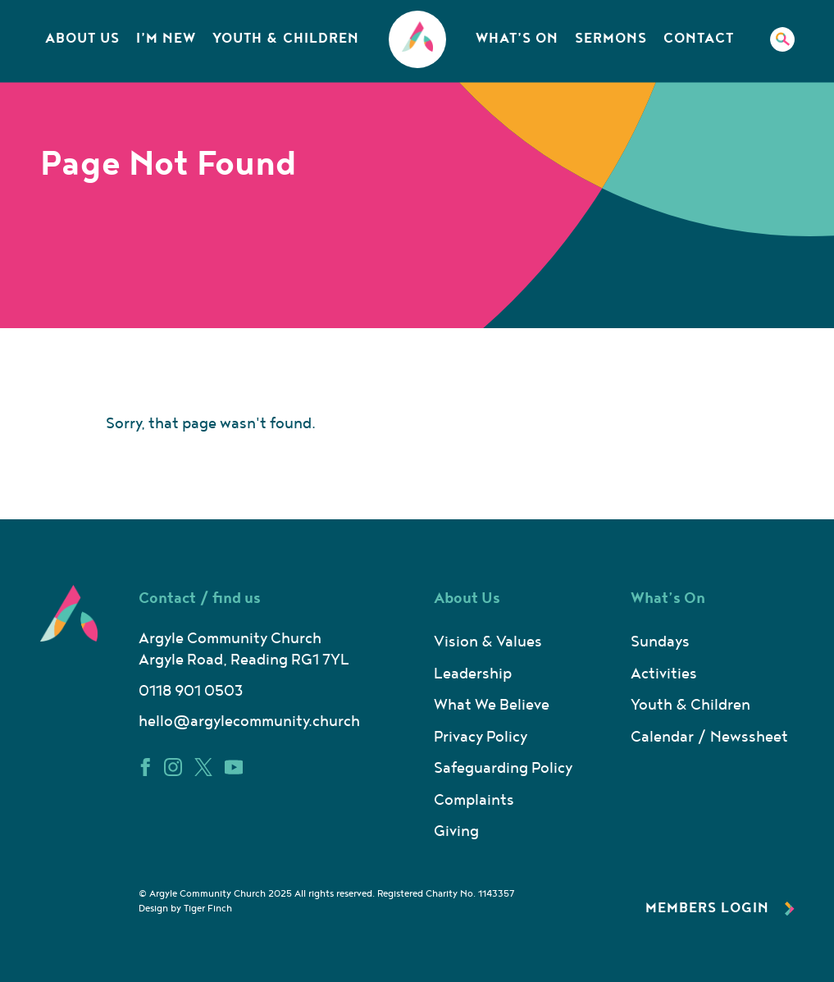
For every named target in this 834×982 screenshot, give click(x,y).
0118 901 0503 (191, 691)
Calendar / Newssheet (709, 737)
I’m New (166, 38)
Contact (698, 38)
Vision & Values (488, 642)
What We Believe (491, 705)
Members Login (720, 908)
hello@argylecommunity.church (249, 721)
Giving (456, 831)
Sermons (611, 38)
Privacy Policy (480, 737)
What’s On (517, 38)
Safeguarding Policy (503, 768)
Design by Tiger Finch (185, 908)
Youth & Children (285, 38)
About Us (82, 38)
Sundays (660, 642)
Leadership (473, 674)
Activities (664, 674)
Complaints (474, 800)
